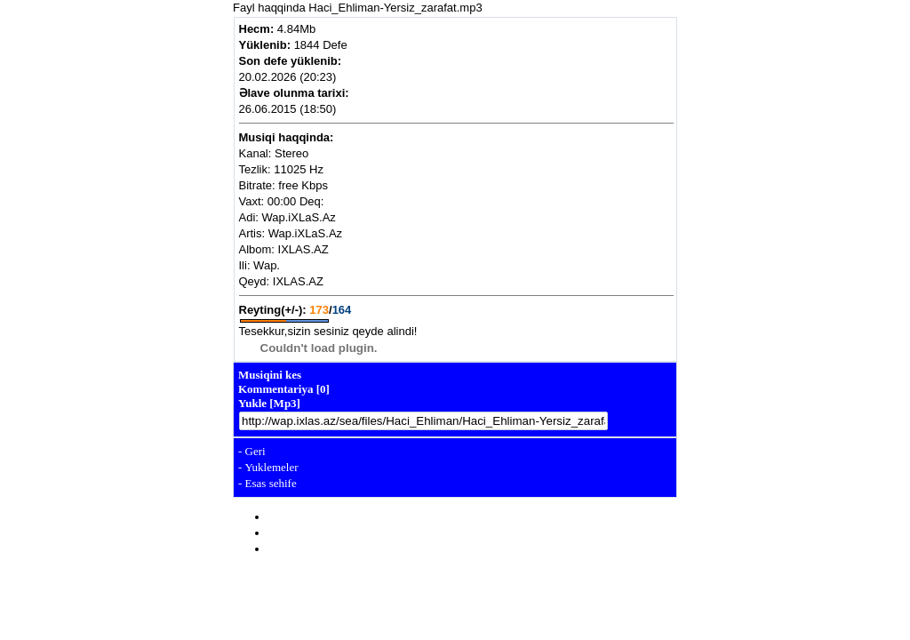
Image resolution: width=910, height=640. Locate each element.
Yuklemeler (272, 467)
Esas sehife (271, 483)
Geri (255, 451)
